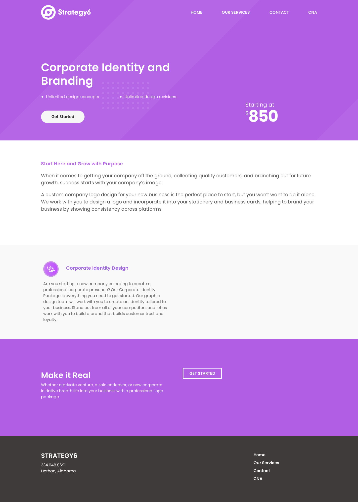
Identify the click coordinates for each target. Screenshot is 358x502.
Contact (279, 12)
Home (196, 12)
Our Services (236, 12)
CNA (312, 12)
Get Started (62, 117)
